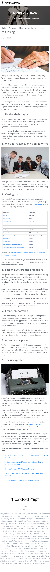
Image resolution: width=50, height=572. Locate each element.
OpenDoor (38, 204)
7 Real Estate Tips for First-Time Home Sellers (22, 480)
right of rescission (35, 424)
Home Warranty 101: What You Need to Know (22, 469)
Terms (25, 507)
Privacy (25, 510)
